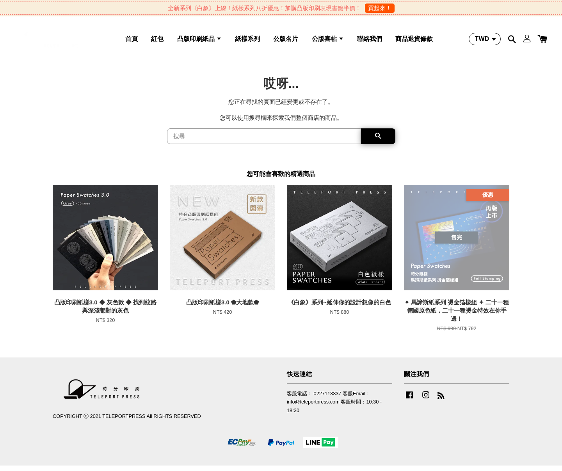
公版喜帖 (328, 41)
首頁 (131, 41)
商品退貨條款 (414, 41)
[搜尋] (264, 142)
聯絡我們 (369, 41)
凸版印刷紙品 (199, 41)
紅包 (157, 41)
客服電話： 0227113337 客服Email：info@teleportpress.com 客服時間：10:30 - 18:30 (334, 407)
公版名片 (285, 41)
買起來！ (379, 8)
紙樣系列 (247, 41)
